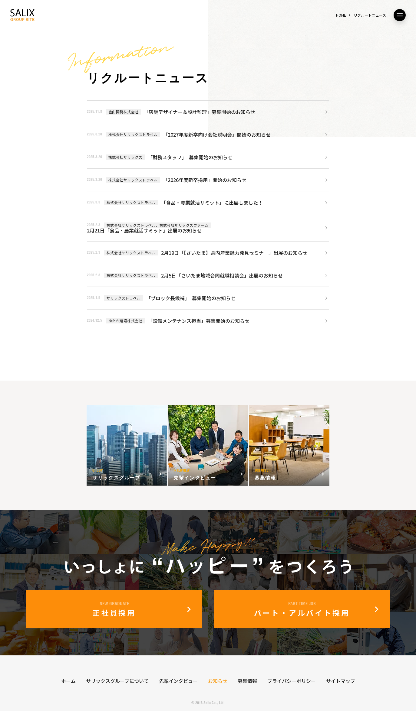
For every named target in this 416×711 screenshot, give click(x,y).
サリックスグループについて (117, 680)
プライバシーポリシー (291, 680)
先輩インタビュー (178, 680)
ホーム (68, 680)
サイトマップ (340, 680)
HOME (341, 15)
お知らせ (217, 680)
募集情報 (247, 680)
